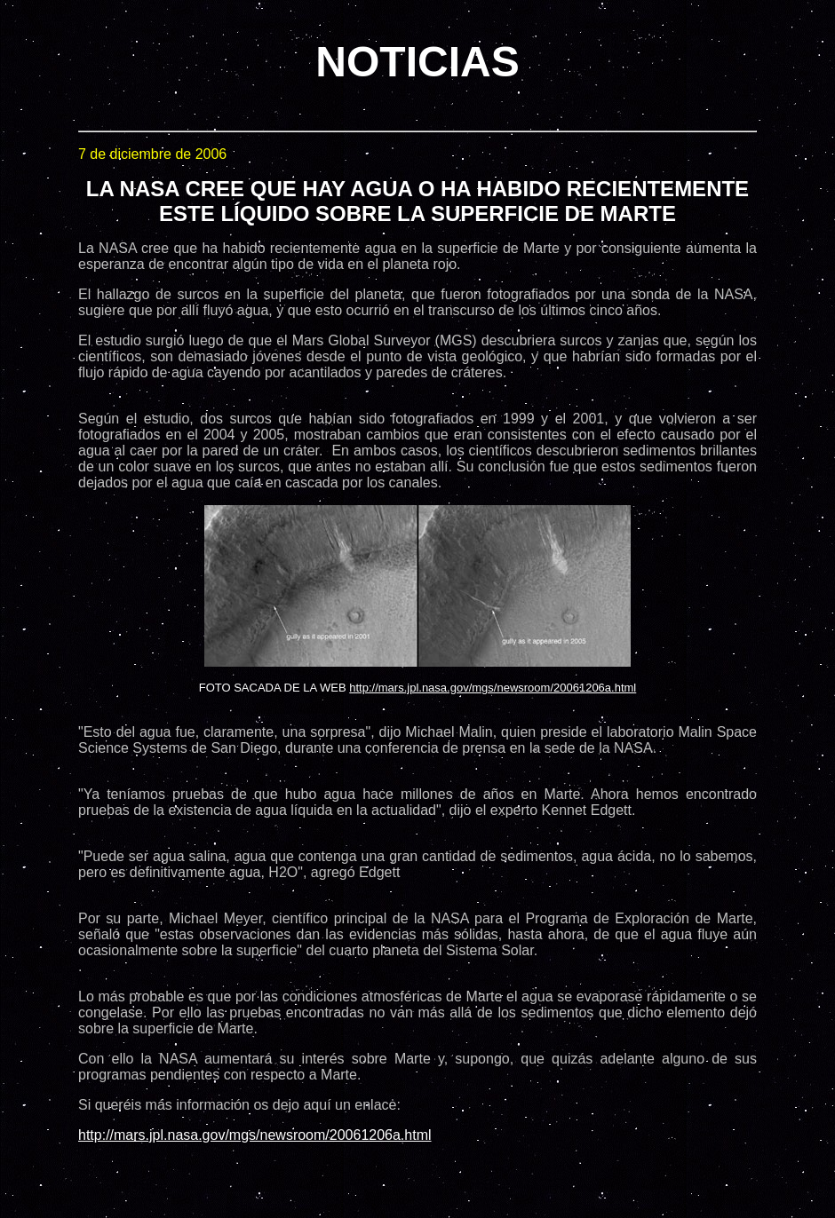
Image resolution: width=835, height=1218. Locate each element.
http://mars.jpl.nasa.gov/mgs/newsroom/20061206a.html (492, 687)
